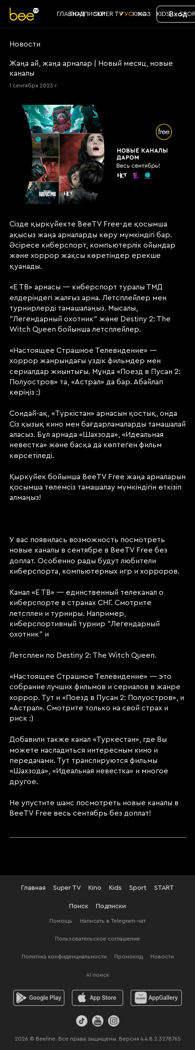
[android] (38, 998)
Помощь (60, 921)
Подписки (111, 906)
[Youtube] (97, 1021)
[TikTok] (81, 1021)
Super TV (67, 888)
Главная (33, 888)
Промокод (128, 956)
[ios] (97, 998)
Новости (162, 956)
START (164, 888)
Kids (115, 888)
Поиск (78, 906)
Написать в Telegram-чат (113, 921)
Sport (138, 888)
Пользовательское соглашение (97, 938)
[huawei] (156, 998)
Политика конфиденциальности (64, 956)
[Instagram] (113, 1021)
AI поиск (97, 975)
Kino (94, 888)
